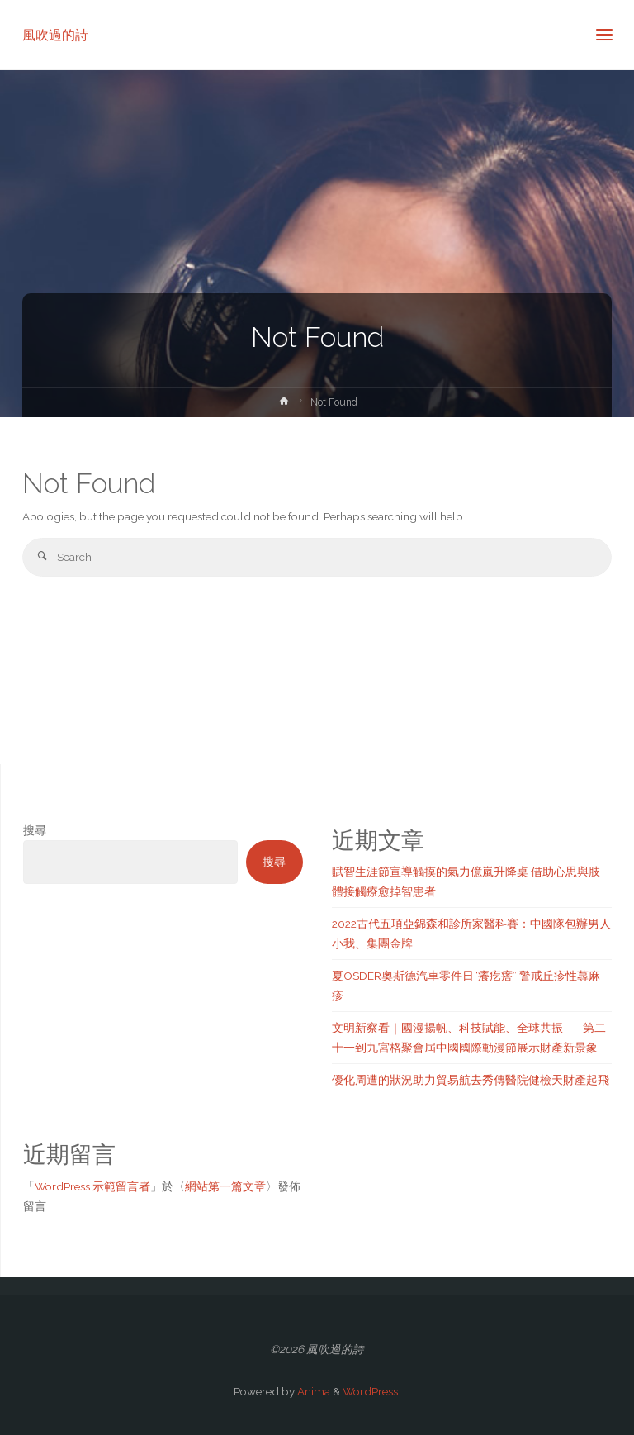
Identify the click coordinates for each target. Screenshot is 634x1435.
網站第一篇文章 (225, 1186)
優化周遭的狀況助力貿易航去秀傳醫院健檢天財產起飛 (470, 1079)
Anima (312, 1391)
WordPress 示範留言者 (92, 1186)
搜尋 (34, 830)
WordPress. (371, 1391)
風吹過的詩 (55, 34)
